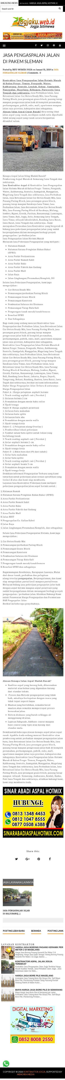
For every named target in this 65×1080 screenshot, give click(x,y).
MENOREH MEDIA (25, 1074)
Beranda (36, 931)
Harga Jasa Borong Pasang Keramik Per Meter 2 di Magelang (39, 948)
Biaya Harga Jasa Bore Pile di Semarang (38, 990)
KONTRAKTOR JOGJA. (34, 1071)
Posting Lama (55, 931)
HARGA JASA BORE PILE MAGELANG (34, 975)
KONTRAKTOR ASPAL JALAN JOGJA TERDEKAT (33, 962)
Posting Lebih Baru (14, 931)
